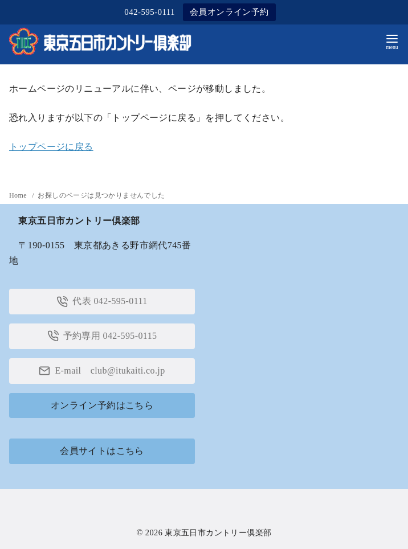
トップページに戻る (51, 146)
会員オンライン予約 (229, 12)
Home (18, 195)
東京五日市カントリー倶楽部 (218, 532)
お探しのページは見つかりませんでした (101, 195)
